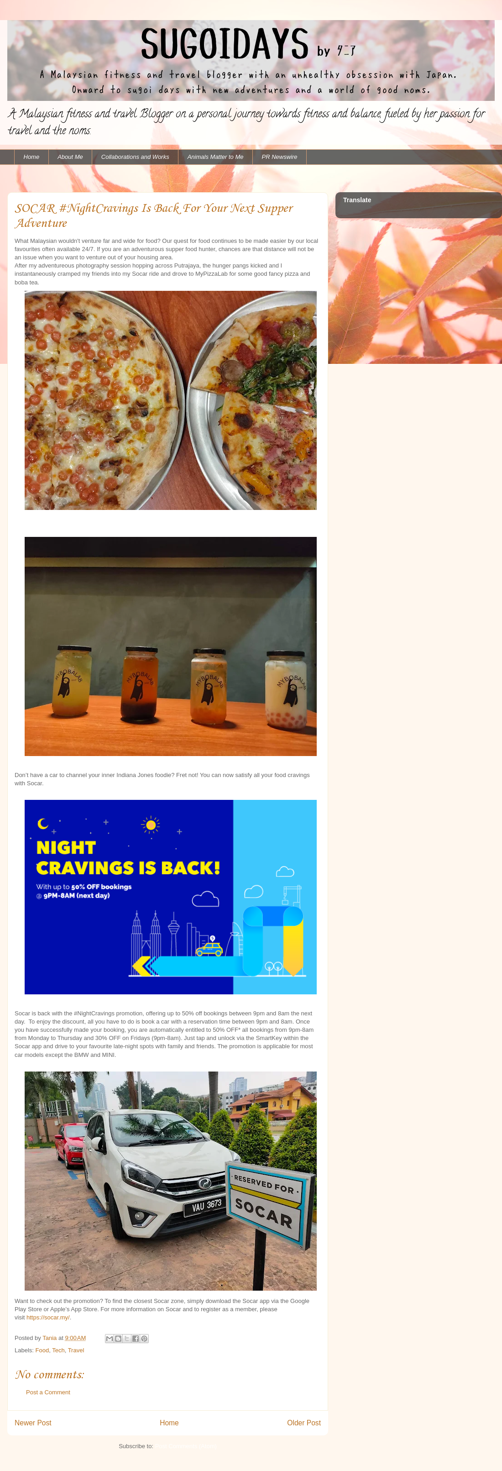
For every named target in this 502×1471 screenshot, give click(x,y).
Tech (58, 1350)
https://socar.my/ (48, 1317)
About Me (70, 156)
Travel (76, 1350)
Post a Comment (48, 1392)
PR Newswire (280, 156)
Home (32, 156)
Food (42, 1350)
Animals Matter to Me (216, 156)
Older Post (304, 1423)
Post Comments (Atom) (186, 1446)
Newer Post (33, 1423)
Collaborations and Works (135, 156)
